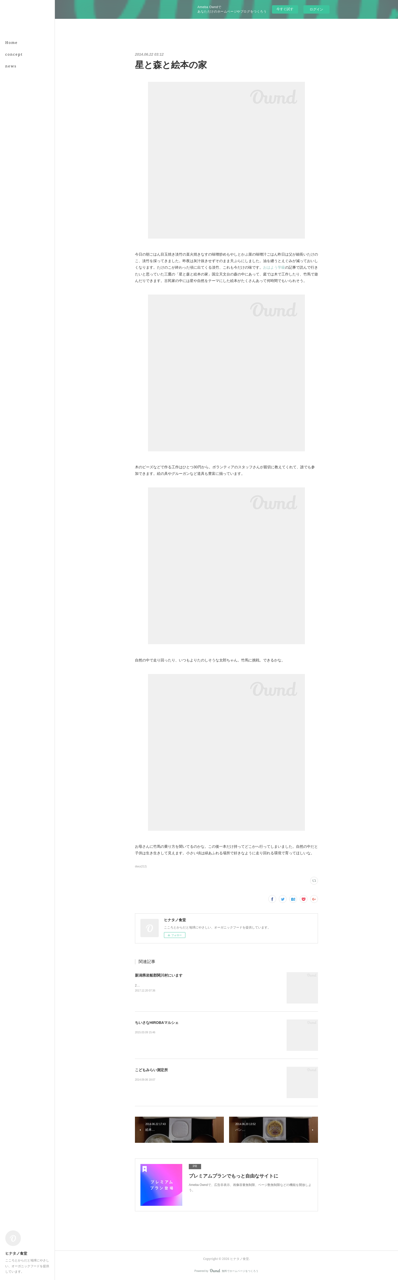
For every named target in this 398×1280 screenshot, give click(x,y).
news (10, 66)
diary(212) (141, 866)
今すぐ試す (284, 9)
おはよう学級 (274, 267)
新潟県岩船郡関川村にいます (159, 975)
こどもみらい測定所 (151, 1070)
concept (14, 54)
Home (11, 42)
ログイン (316, 9)
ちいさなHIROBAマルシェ (157, 1022)
